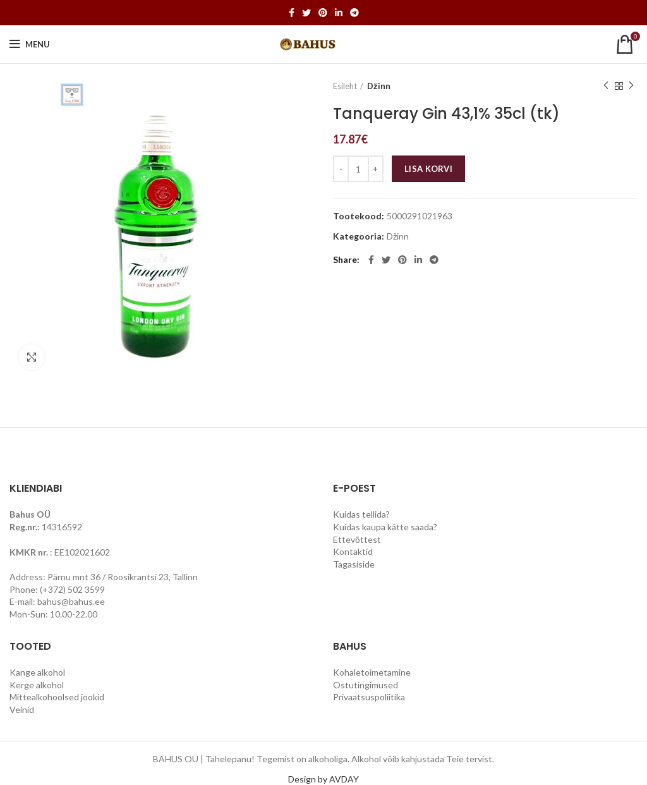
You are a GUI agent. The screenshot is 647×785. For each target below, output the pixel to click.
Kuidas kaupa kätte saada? (385, 526)
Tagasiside (354, 564)
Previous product (606, 86)
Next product (631, 86)
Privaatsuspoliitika (369, 696)
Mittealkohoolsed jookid (56, 696)
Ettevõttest (357, 539)
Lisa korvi (428, 169)
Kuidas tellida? (361, 514)
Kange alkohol (37, 672)
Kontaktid (353, 551)
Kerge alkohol (36, 684)
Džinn (378, 86)
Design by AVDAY (323, 779)
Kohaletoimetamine (372, 672)
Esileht (345, 86)
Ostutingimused (365, 684)
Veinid (21, 709)
